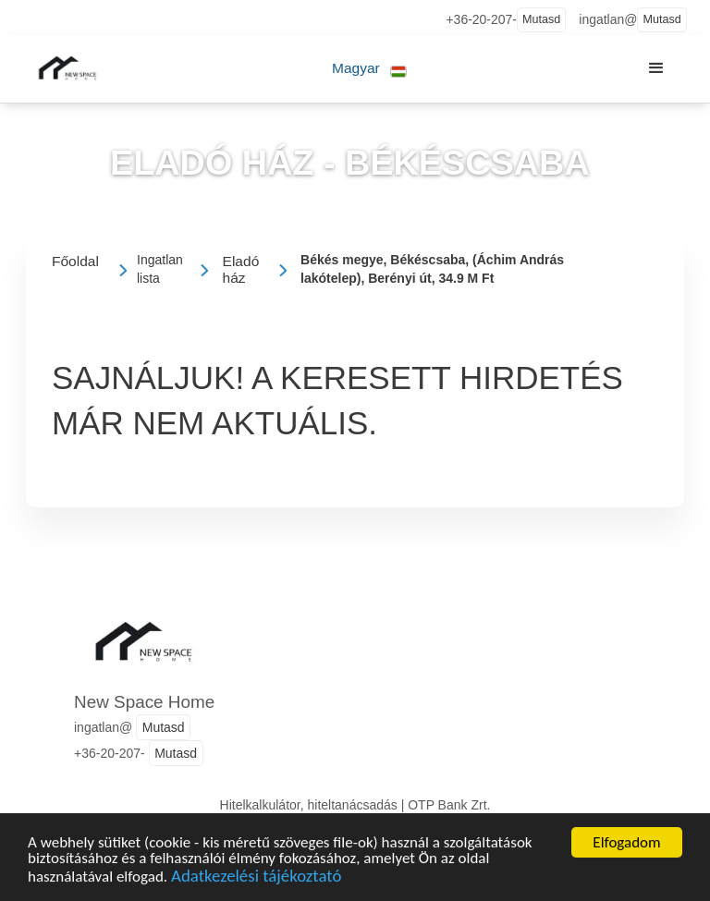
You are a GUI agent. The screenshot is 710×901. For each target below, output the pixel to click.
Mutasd (541, 19)
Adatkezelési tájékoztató (256, 877)
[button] (369, 69)
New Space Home (144, 702)
